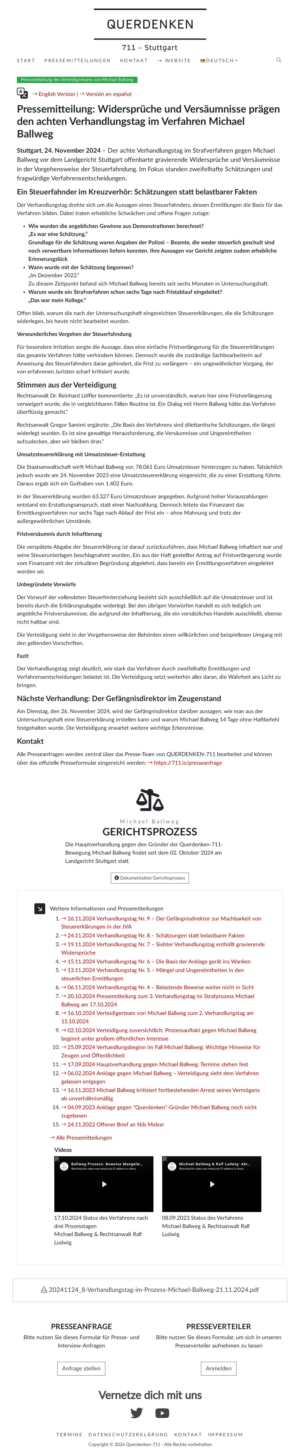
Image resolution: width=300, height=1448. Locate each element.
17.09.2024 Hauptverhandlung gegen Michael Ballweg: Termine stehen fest (158, 1064)
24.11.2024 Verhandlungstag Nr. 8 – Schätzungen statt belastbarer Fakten (156, 936)
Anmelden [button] (219, 1369)
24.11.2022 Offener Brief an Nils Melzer (116, 1125)
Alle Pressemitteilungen (84, 1138)
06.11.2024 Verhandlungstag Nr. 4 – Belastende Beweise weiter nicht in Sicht (161, 987)
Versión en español (108, 94)
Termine (69, 1435)
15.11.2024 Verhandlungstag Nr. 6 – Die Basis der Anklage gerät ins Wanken (159, 962)
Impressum (226, 1435)
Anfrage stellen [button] (81, 1369)
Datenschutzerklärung (128, 1435)
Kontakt (188, 1435)
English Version (57, 94)
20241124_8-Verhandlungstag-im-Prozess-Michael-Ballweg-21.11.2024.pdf (150, 1290)
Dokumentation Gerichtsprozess (150, 878)
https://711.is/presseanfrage (188, 763)
